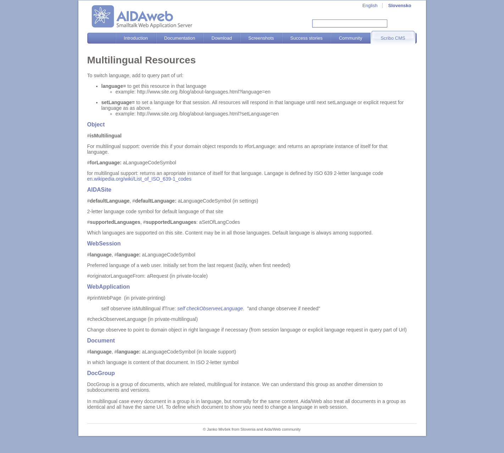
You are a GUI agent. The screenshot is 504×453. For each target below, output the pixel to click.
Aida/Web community (282, 429)
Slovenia (247, 429)
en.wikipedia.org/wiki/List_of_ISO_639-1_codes (139, 179)
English (370, 5)
